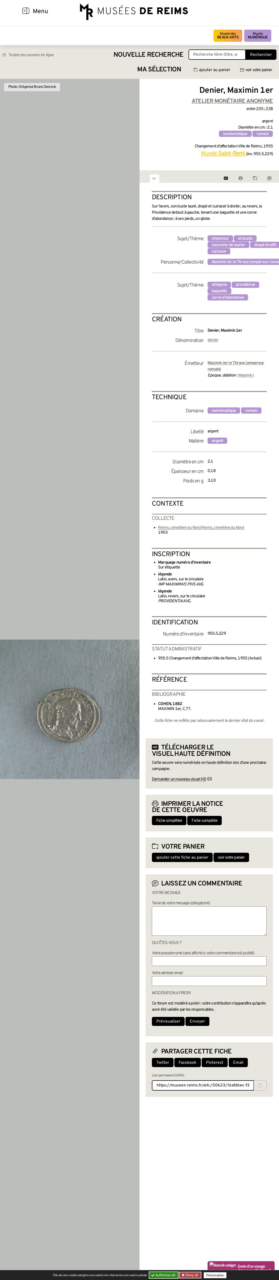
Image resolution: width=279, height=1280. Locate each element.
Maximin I (246, 375)
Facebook (187, 1062)
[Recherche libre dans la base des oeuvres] (217, 54)
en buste (245, 238)
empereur (220, 238)
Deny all (191, 1275)
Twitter (162, 1062)
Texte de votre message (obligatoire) (181, 903)
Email (238, 1062)
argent (217, 441)
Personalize (215, 1275)
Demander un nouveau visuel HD (179, 779)
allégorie (219, 284)
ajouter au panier (212, 70)
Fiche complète (204, 820)
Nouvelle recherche (148, 55)
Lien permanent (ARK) (168, 1075)
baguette (219, 291)
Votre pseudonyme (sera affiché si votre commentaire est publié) (203, 953)
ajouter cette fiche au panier (182, 857)
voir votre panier (256, 70)
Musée (258, 35)
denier (213, 340)
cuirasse (219, 251)
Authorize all (163, 1275)
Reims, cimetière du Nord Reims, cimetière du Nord (201, 527)
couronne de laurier (228, 245)
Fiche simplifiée (169, 820)
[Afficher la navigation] (26, 12)
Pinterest (214, 1062)
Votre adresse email (167, 973)
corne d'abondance (228, 297)
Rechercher (261, 54)
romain (263, 134)
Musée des (228, 35)
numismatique (235, 134)
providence (245, 284)
